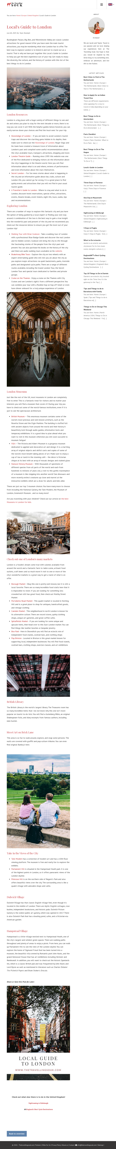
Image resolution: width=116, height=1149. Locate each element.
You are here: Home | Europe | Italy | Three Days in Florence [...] (96, 186)
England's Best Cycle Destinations (39, 1109)
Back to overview (16, 1133)
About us (65, 1145)
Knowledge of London (44, 142)
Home (18, 15)
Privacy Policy (56, 1145)
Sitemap (100, 1145)
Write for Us (46, 1145)
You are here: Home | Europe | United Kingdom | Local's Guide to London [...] (96, 171)
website (58, 251)
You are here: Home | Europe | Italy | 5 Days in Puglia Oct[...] (96, 230)
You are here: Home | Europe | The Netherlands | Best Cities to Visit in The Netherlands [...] (96, 82)
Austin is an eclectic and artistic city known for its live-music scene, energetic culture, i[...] (96, 244)
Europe (24, 15)
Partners (38, 1145)
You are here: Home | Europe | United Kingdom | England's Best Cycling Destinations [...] (96, 261)
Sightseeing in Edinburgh (38, 1103)
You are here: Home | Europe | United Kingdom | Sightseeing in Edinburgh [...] (96, 217)
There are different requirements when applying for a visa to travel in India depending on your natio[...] (96, 102)
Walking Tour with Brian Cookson (25, 234)
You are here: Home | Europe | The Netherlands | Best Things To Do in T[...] (96, 155)
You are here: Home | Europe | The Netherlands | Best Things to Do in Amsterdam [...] (96, 122)
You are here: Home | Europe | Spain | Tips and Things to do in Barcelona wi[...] (96, 294)
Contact (71, 1145)
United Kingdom (33, 15)
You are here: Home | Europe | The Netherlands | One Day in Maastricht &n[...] (96, 202)
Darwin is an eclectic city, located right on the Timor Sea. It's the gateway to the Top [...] (96, 277)
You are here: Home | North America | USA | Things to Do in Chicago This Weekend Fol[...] (96, 312)
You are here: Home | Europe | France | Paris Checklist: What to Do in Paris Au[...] (96, 138)
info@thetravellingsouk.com (86, 1145)
